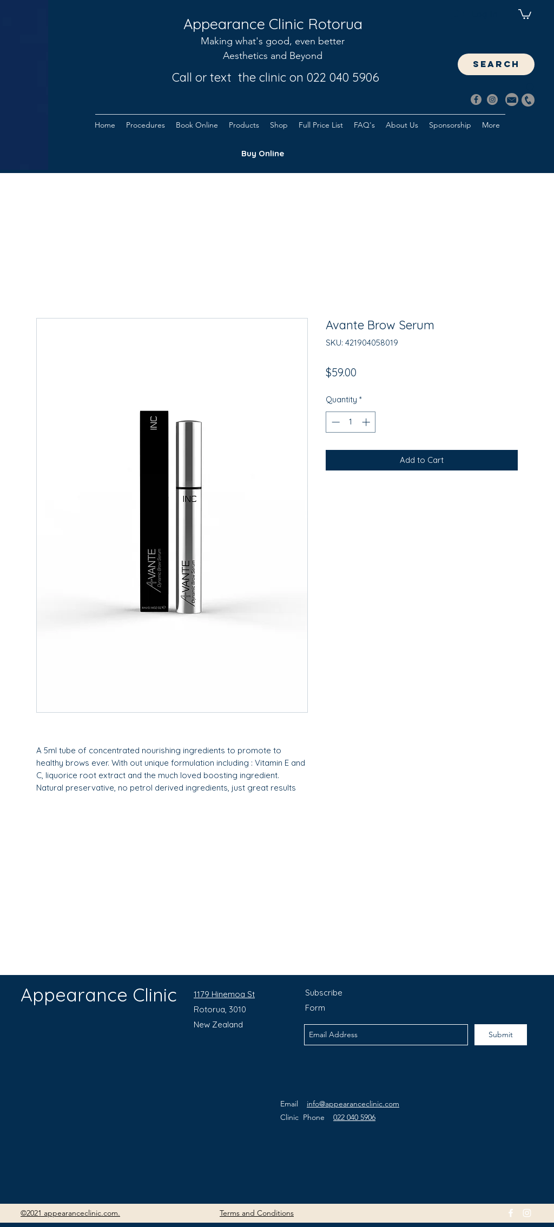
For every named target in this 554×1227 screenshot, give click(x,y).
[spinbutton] (351, 422)
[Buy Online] (262, 153)
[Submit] (500, 1034)
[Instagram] (492, 99)
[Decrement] (334, 422)
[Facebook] (476, 99)
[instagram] (527, 1213)
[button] (524, 13)
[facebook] (510, 1213)
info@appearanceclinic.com (353, 1104)
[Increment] (367, 422)
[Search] (530, 87)
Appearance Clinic (99, 994)
